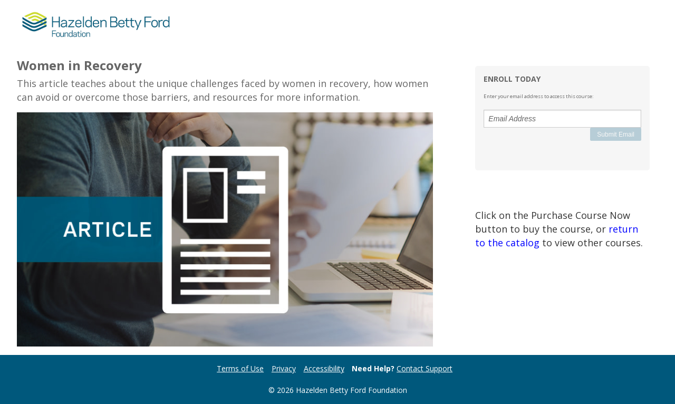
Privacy (284, 368)
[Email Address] (562, 119)
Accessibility (324, 368)
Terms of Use (240, 368)
